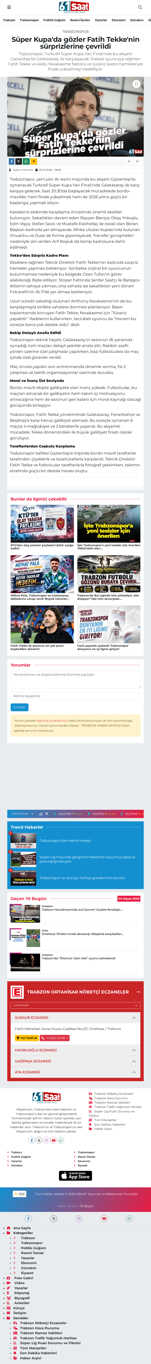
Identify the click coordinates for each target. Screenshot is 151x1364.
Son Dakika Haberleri (107, 1124)
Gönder (19, 707)
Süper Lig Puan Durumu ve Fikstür (47, 1343)
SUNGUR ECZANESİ (31, 1018)
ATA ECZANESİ (27, 1072)
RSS (20, 1194)
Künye (16, 1308)
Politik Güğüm (54, 20)
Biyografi (18, 1298)
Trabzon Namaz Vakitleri (109, 1102)
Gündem (137, 20)
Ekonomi (118, 20)
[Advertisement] (75, 777)
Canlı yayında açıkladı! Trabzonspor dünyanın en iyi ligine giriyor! (102, 647)
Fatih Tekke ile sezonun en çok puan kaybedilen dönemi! (37, 647)
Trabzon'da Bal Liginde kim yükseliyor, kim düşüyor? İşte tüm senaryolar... (108, 597)
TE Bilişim (87, 1206)
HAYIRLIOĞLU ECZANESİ (36, 1050)
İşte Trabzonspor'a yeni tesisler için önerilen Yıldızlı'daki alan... (108, 546)
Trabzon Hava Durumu (108, 1098)
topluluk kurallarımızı (52, 720)
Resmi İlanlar (80, 20)
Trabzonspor (29, 20)
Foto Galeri (20, 1278)
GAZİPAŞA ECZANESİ (33, 1061)
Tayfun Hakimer (23, 169)
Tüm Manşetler (103, 1120)
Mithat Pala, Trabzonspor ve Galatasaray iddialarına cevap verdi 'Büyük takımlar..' (40, 597)
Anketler (18, 1303)
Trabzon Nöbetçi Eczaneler (111, 1094)
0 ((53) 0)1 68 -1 (54, 1038)
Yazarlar (101, 20)
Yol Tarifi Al (27, 1038)
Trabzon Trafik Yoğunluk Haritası (115, 1107)
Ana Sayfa (19, 1228)
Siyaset (80, 1165)
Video (16, 1283)
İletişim (16, 1313)
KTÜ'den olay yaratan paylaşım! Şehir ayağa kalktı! (42, 546)
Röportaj (18, 1293)
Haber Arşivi (100, 1129)
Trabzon (9, 20)
